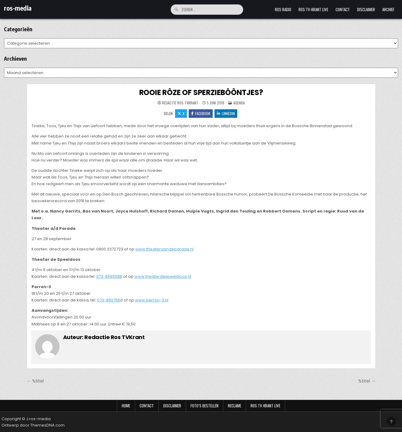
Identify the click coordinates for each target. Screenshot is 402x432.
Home (126, 406)
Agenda (239, 102)
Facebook (200, 113)
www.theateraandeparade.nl (164, 249)
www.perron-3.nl (151, 300)
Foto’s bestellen (204, 406)
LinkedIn (226, 113)
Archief (388, 9)
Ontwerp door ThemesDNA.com (33, 425)
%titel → (366, 381)
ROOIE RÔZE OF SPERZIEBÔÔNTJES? (201, 92)
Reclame (234, 406)
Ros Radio (283, 9)
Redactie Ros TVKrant (180, 103)
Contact (343, 9)
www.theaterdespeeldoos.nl (162, 276)
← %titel (35, 381)
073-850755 (108, 300)
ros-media (18, 8)
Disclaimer (366, 9)
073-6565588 (109, 276)
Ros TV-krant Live (313, 9)
